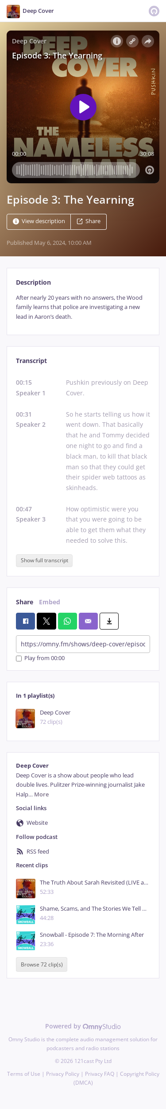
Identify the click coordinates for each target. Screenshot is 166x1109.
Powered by (83, 1026)
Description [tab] (33, 282)
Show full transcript (44, 560)
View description (39, 221)
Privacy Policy (62, 1074)
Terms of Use (23, 1074)
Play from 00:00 (40, 658)
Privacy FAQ (99, 1074)
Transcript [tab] (31, 360)
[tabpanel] (83, 307)
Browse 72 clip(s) (42, 964)
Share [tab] (24, 602)
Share (88, 221)
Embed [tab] (49, 602)
